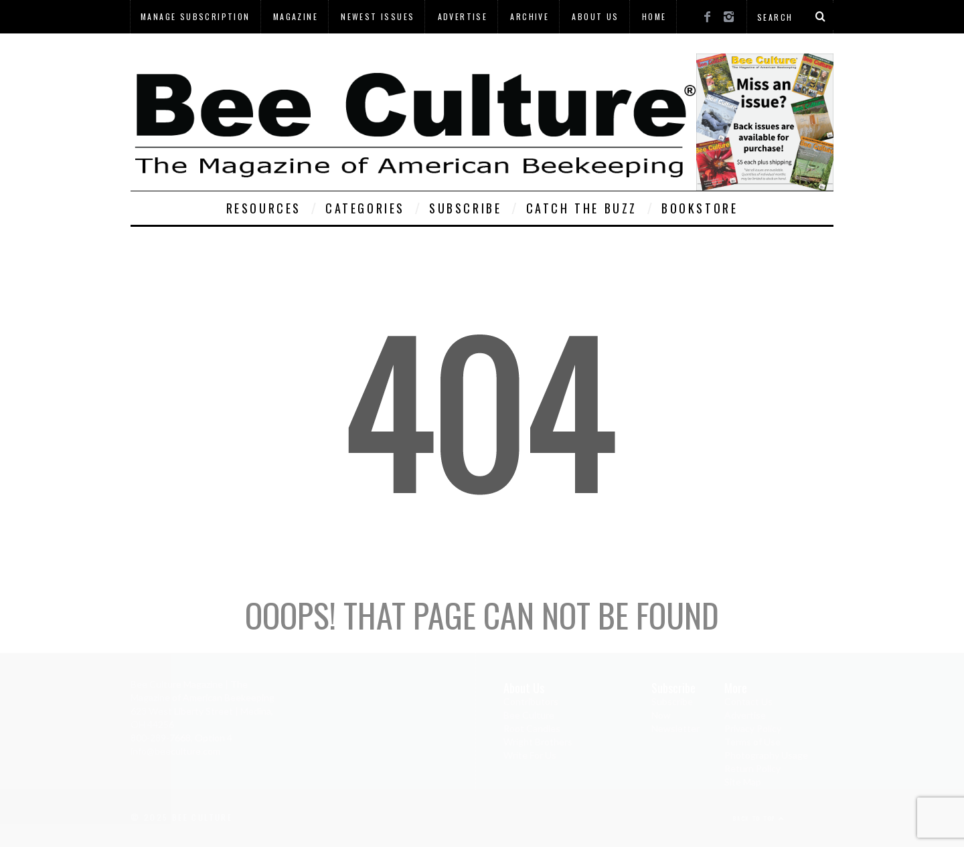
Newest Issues (377, 16)
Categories (365, 208)
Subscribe (465, 208)
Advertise (463, 16)
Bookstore (699, 208)
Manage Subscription (195, 16)
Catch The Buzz (581, 208)
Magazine (295, 16)
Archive (529, 16)
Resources (263, 208)
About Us (595, 16)
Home (654, 16)
